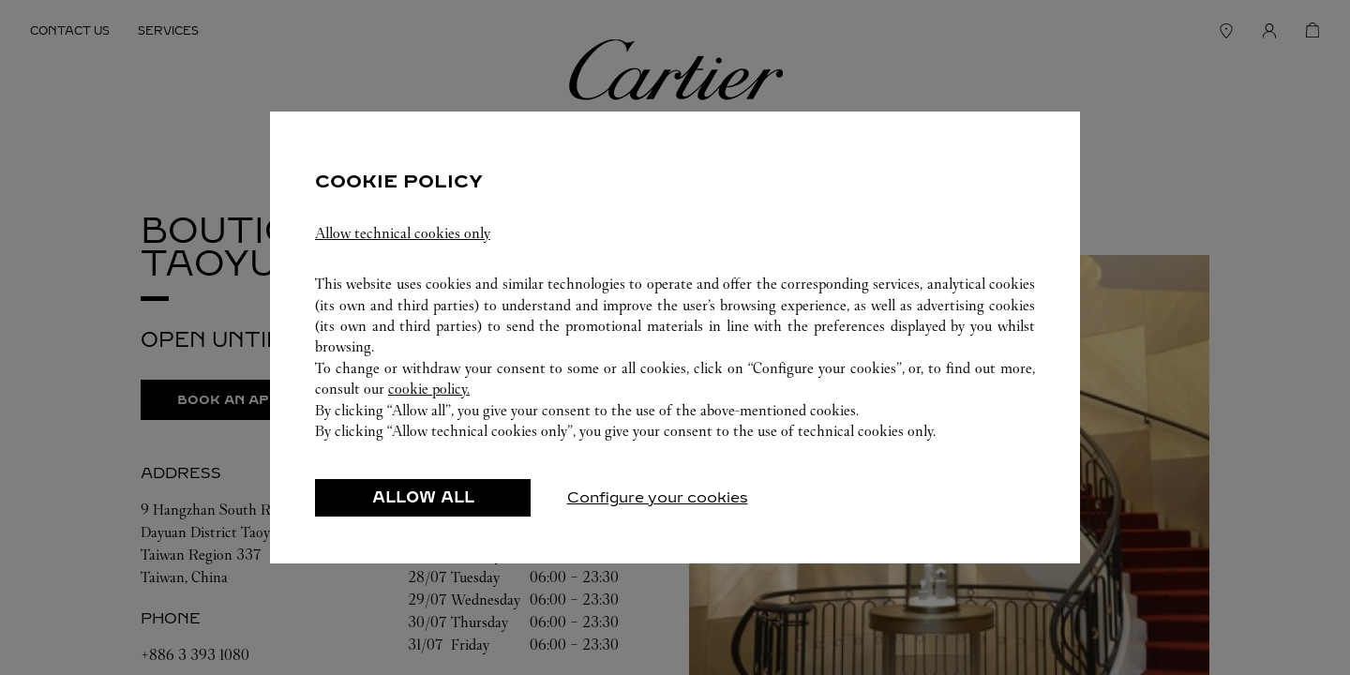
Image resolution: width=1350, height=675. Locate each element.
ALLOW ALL (423, 508)
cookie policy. (429, 399)
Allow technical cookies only (402, 243)
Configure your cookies (657, 508)
